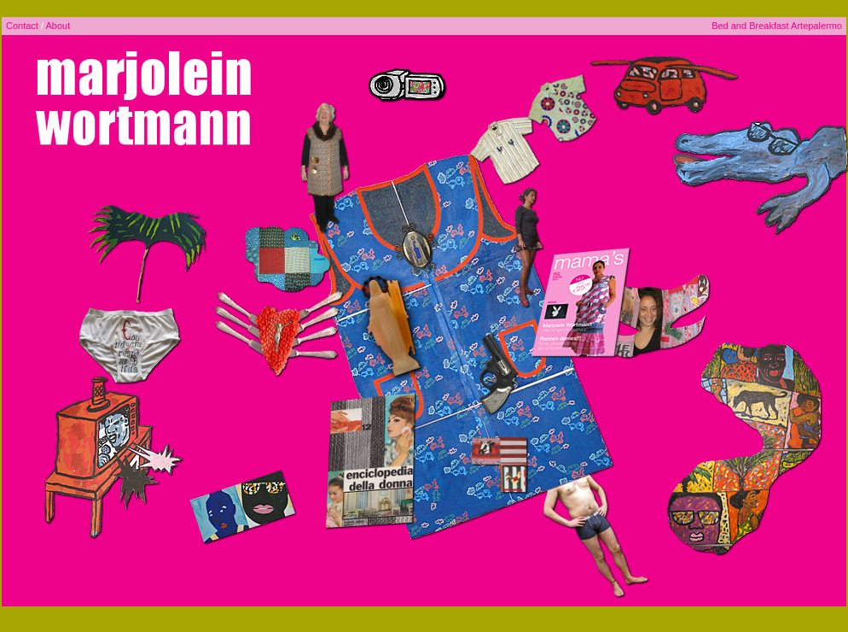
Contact (22, 25)
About (57, 25)
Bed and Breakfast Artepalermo (777, 25)
